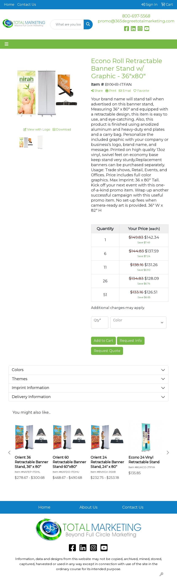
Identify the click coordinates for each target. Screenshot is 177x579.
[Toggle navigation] (6, 44)
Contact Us (26, 5)
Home (9, 5)
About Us (88, 507)
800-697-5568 (136, 16)
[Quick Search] (67, 24)
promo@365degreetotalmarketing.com (136, 21)
